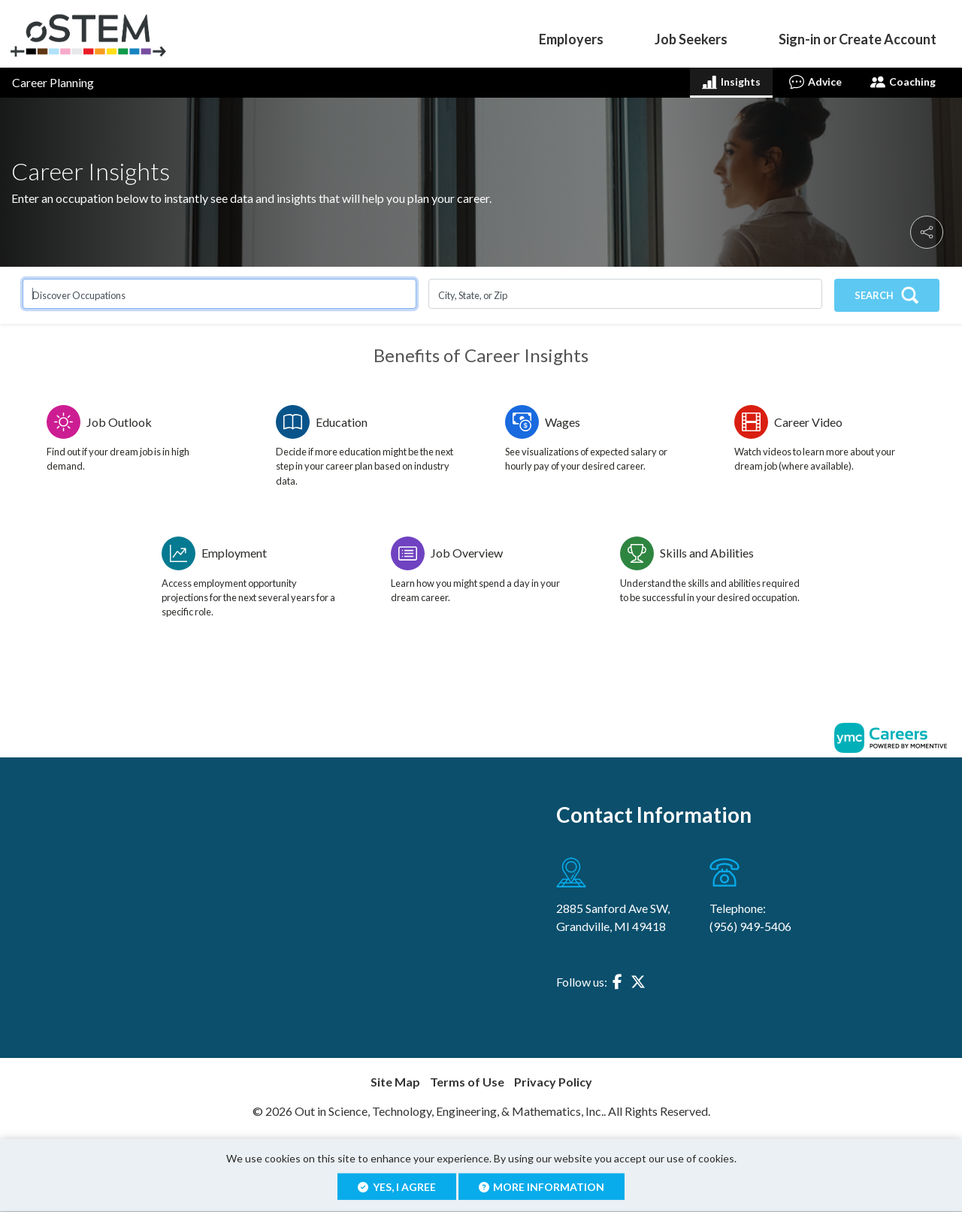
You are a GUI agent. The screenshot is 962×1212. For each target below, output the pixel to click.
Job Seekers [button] (691, 39)
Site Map (395, 1081)
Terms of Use (467, 1081)
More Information (542, 1186)
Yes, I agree (397, 1186)
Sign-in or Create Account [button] (857, 39)
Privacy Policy (553, 1081)
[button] (926, 232)
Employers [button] (571, 39)
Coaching (903, 81)
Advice (815, 81)
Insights (731, 81)
